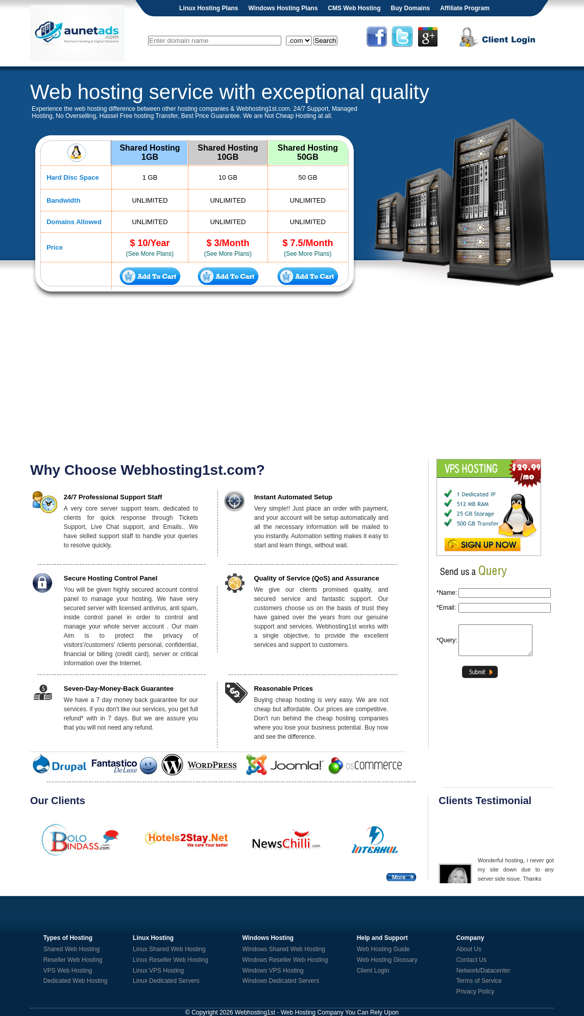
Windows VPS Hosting (273, 970)
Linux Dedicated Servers (166, 980)
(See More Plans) (150, 253)
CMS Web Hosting (354, 8)
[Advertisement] (292, 379)
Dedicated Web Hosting (75, 980)
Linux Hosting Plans (208, 8)
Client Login (373, 970)
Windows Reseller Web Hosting (285, 959)
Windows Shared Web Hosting (284, 949)
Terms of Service (479, 980)
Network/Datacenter (483, 970)
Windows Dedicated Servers (281, 980)
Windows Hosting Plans (283, 8)
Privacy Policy (475, 991)
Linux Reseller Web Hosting (170, 959)
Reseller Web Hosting (73, 959)
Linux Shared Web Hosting (169, 949)
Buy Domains (410, 8)
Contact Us (471, 959)
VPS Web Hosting (67, 970)
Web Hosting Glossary (387, 959)
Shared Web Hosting (71, 949)
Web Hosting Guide (383, 949)
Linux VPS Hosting (158, 970)
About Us (468, 949)
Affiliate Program (465, 8)
